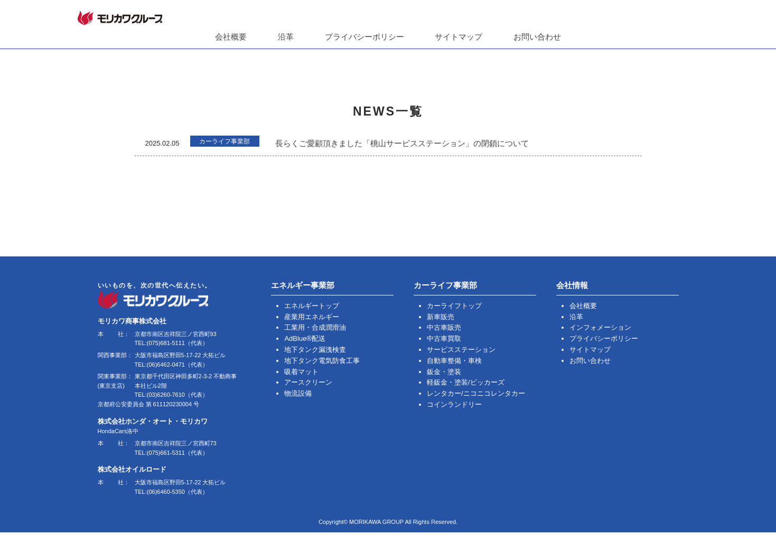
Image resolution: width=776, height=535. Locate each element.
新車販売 (440, 316)
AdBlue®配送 (304, 338)
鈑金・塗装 (444, 371)
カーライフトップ (454, 305)
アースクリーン (308, 382)
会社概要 (231, 36)
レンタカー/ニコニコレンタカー (476, 393)
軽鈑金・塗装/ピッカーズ (465, 382)
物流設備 (298, 393)
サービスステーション (461, 349)
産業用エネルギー (311, 316)
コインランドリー (454, 404)
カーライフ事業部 (229, 142)
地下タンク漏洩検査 (315, 349)
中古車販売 (444, 327)
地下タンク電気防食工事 (322, 360)
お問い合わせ (537, 36)
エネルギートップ (311, 305)
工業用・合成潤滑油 (315, 327)
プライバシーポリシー (364, 36)
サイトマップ (458, 36)
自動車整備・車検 (454, 360)
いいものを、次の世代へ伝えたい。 (170, 296)
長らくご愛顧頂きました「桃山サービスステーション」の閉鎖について (412, 143)
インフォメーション (600, 327)
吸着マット (301, 371)
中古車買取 (444, 338)
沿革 (286, 36)
